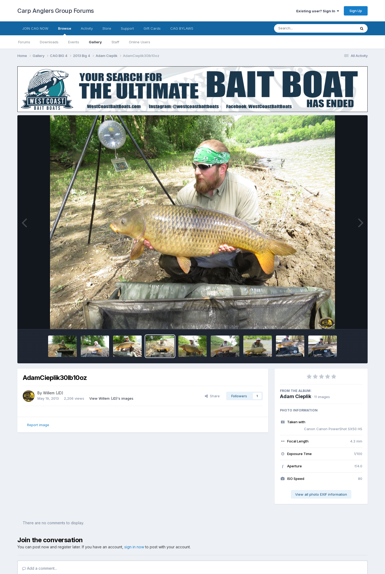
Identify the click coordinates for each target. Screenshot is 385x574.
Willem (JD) (53, 393)
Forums (24, 42)
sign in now (134, 547)
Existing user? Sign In (317, 11)
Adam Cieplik (295, 396)
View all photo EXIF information (321, 494)
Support (127, 28)
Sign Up (355, 11)
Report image (38, 425)
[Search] (300, 28)
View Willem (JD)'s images (111, 398)
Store (106, 28)
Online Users (139, 42)
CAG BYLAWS (181, 28)
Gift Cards (152, 28)
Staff (115, 42)
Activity (87, 28)
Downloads (49, 42)
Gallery (95, 42)
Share (212, 396)
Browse (64, 30)
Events (73, 42)
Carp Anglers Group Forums (55, 10)
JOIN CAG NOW (35, 28)
